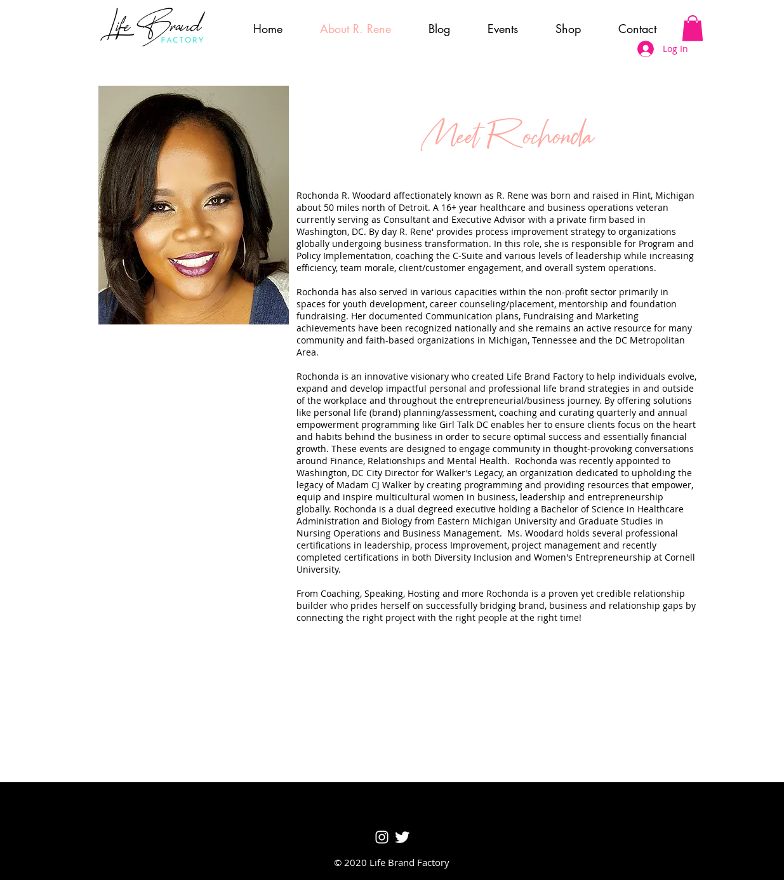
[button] (692, 28)
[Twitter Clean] (402, 837)
